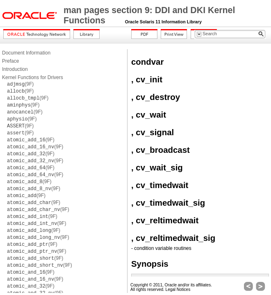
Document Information (26, 53)
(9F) (20, 84)
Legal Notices (178, 289)
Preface (10, 61)
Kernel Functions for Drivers (32, 77)
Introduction (15, 69)
